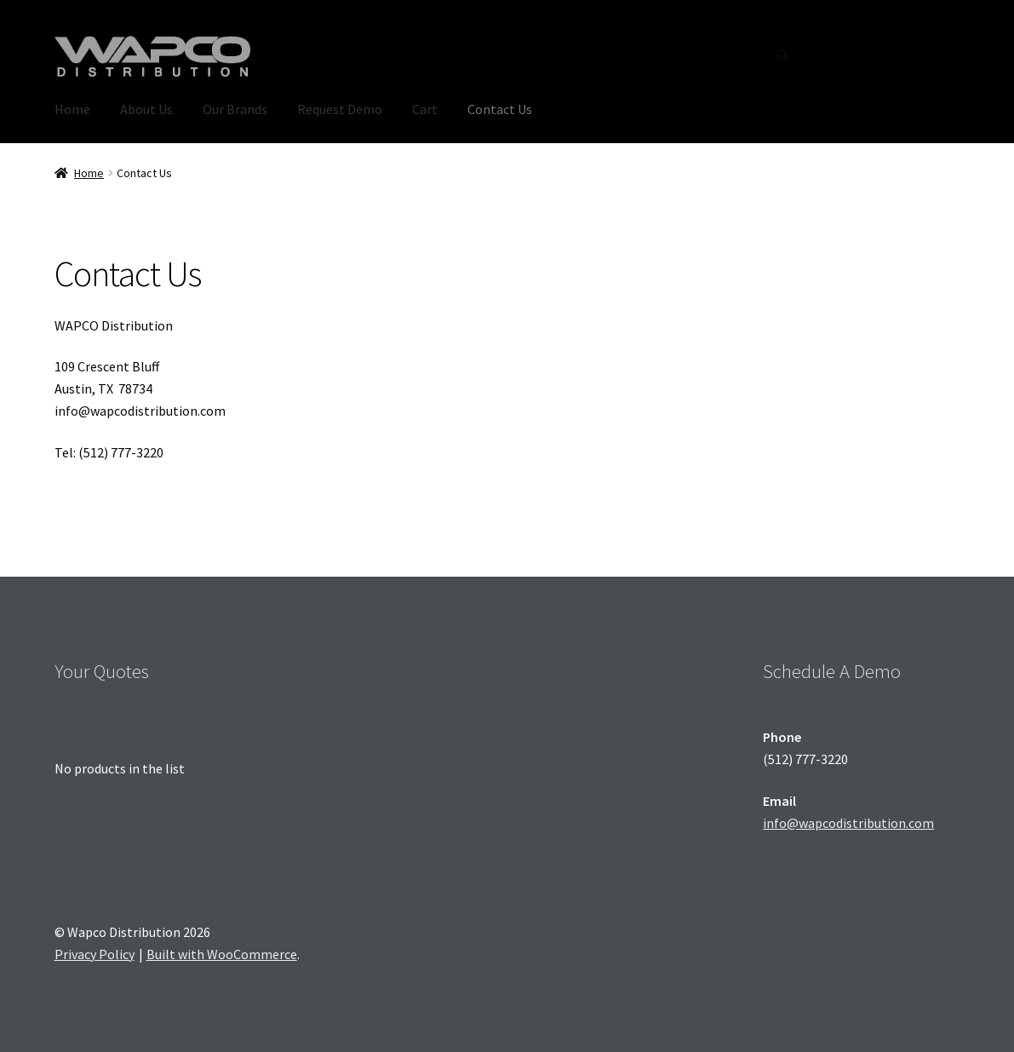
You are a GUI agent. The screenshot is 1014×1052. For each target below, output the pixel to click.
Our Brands (235, 109)
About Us (146, 109)
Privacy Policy (94, 954)
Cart (425, 109)
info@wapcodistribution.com (848, 822)
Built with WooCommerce (221, 954)
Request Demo (339, 109)
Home (72, 109)
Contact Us (499, 109)
